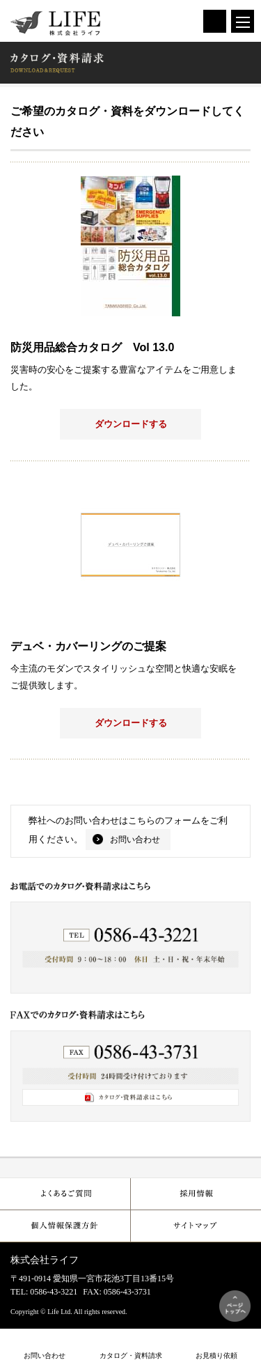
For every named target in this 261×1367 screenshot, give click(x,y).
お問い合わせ (135, 839)
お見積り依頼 (216, 1355)
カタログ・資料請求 (131, 1355)
